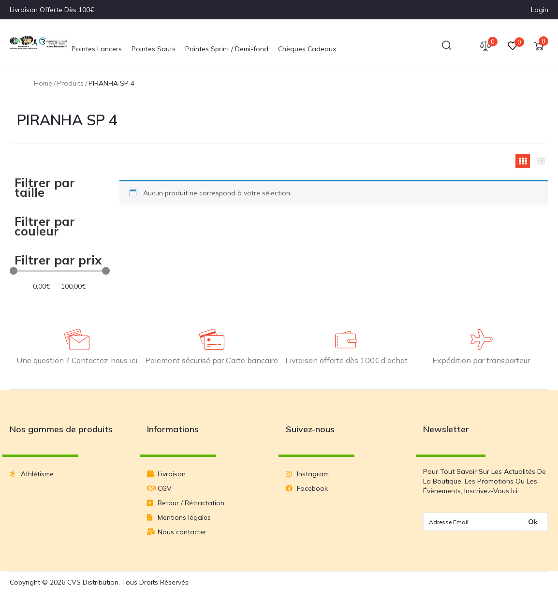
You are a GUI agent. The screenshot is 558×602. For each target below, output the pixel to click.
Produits (70, 83)
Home (43, 83)
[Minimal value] (60, 271)
